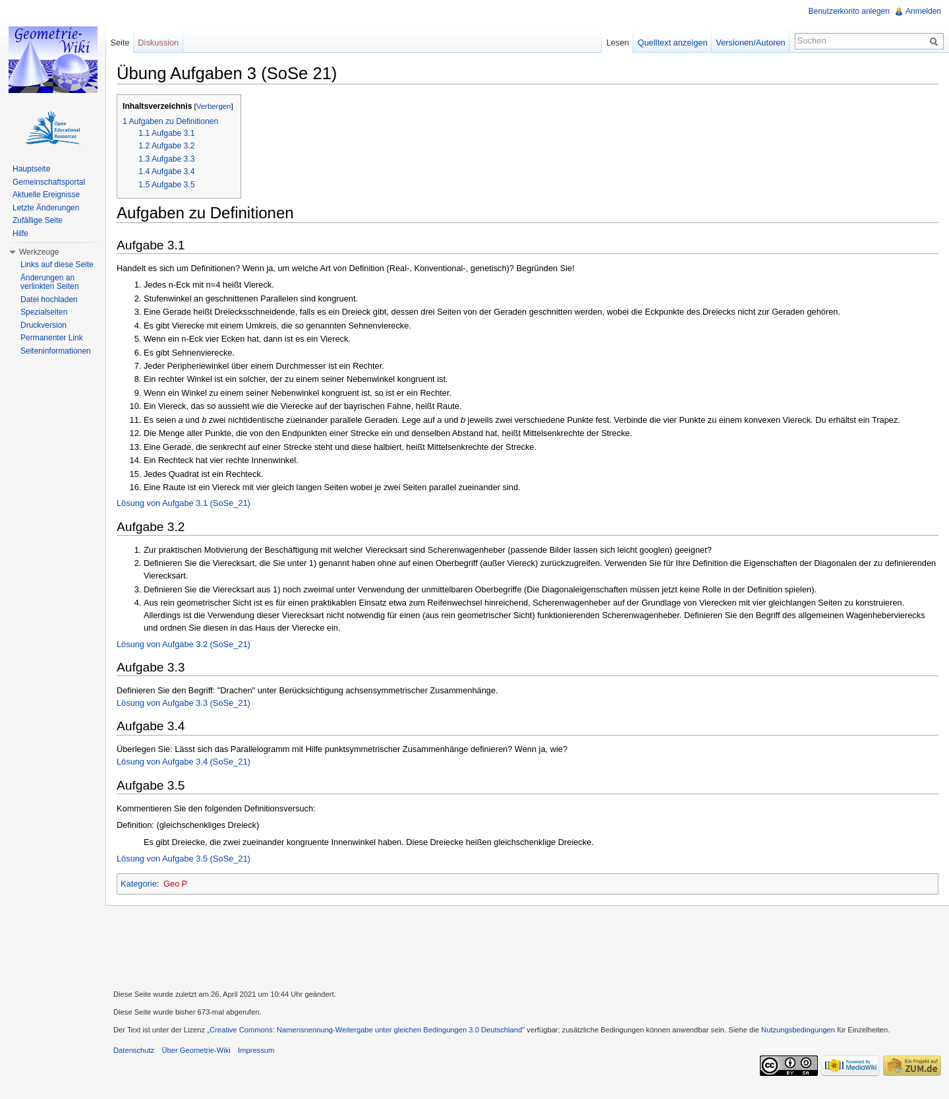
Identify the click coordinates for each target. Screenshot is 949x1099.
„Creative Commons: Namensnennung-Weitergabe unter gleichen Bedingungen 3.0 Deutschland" (366, 1030)
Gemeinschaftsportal (49, 182)
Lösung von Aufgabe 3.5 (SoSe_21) (183, 859)
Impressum (256, 1050)
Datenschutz (133, 1050)
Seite (119, 42)
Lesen (617, 42)
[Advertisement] (527, 946)
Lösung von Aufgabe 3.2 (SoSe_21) (183, 644)
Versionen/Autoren (750, 42)
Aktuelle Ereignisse (46, 194)
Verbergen (213, 106)
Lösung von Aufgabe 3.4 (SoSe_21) (183, 762)
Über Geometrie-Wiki (195, 1050)
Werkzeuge (39, 252)
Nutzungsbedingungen (798, 1030)
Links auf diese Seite (57, 264)
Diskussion (158, 42)
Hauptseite (31, 168)
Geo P (175, 884)
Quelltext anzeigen (673, 42)
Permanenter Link (51, 337)
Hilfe (20, 233)
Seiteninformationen (55, 351)
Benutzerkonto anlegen (849, 11)
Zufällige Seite (38, 220)
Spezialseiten (43, 312)
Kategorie (139, 884)
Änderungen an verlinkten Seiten (49, 282)
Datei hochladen (49, 299)
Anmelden (923, 11)
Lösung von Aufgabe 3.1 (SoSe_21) (183, 503)
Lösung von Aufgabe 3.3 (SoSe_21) (183, 703)
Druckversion (43, 325)
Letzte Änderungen (46, 207)
